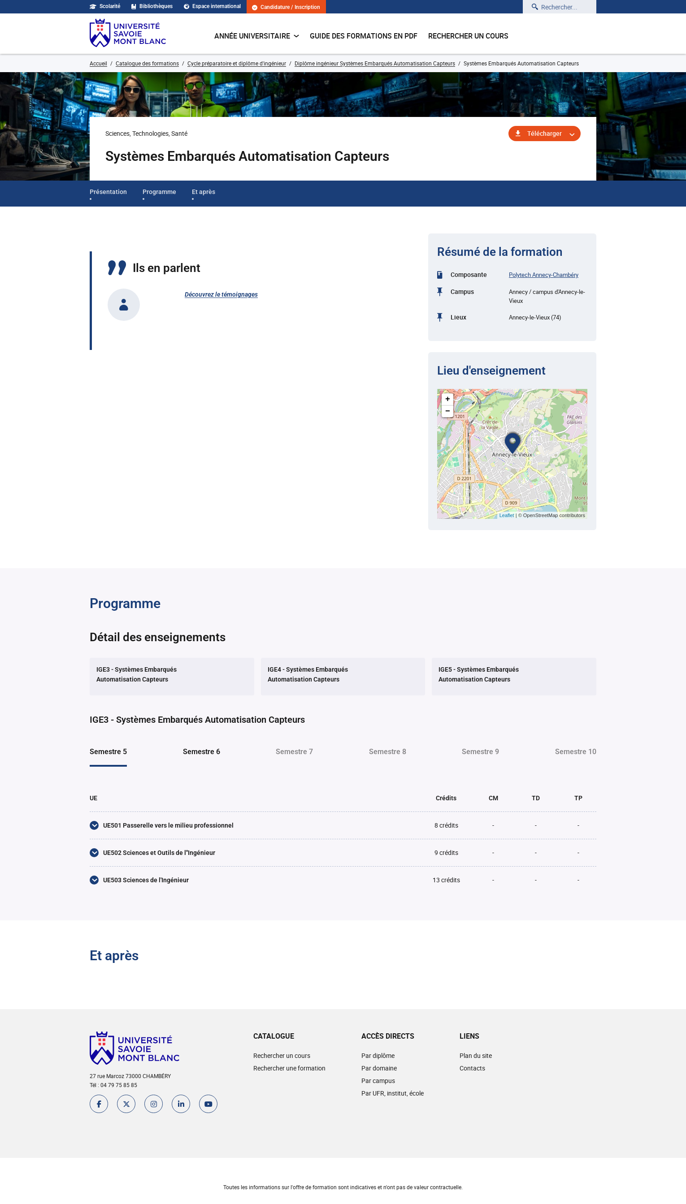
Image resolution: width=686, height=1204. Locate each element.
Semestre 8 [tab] (387, 751)
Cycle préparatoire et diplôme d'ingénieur (236, 63)
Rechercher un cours (468, 36)
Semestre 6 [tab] (201, 751)
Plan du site (476, 1055)
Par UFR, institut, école (392, 1093)
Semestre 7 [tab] (294, 751)
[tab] (172, 676)
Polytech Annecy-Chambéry (543, 275)
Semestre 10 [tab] (575, 751)
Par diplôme (378, 1055)
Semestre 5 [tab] (108, 751)
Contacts (472, 1068)
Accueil (98, 63)
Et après (203, 191)
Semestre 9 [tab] (480, 751)
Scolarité (105, 6)
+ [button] (447, 399)
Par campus (378, 1080)
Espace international (212, 6)
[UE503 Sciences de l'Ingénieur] (94, 880)
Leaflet (506, 515)
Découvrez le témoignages (221, 294)
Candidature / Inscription (286, 7)
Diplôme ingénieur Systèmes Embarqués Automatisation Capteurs (375, 63)
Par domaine (379, 1068)
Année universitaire (256, 36)
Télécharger (544, 133)
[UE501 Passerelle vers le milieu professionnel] (94, 825)
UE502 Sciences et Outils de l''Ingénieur (159, 852)
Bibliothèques (152, 6)
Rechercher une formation (289, 1068)
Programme (159, 191)
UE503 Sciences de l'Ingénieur (146, 880)
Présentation (108, 191)
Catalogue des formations (147, 63)
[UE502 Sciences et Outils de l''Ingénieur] (94, 852)
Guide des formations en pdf (363, 36)
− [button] (447, 411)
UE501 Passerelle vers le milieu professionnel (168, 825)
